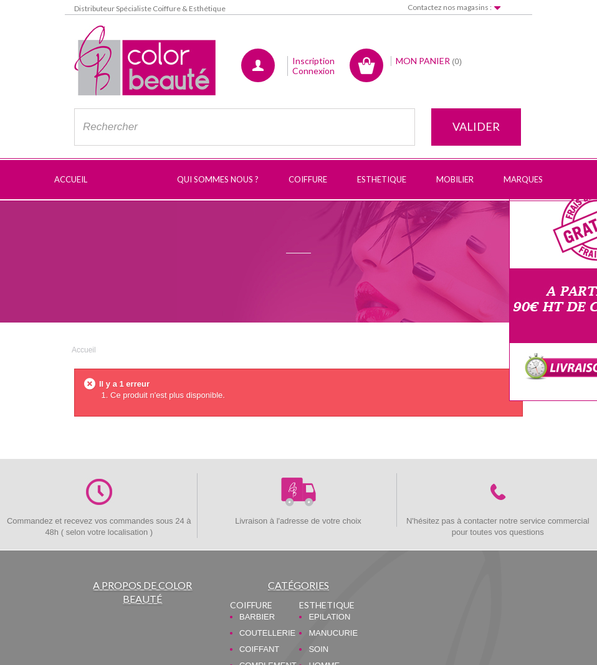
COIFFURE (251, 605)
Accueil (84, 350)
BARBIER (257, 616)
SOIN (318, 649)
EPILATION (329, 616)
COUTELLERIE (267, 633)
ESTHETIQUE (327, 605)
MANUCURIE (333, 633)
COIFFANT (259, 649)
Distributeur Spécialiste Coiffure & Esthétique (150, 8)
